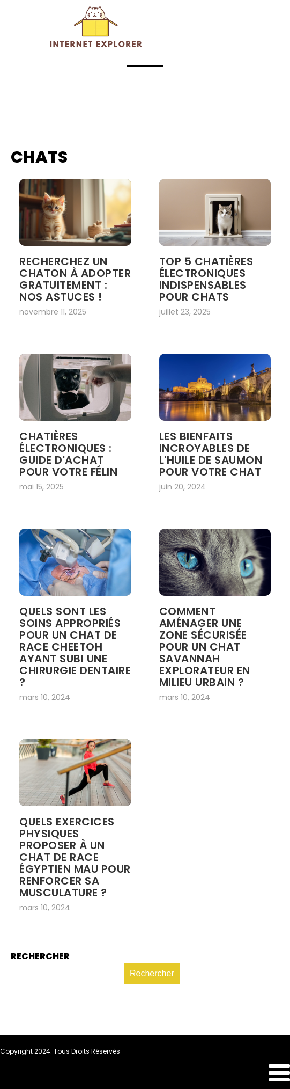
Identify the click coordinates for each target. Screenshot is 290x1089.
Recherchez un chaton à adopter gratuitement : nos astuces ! (75, 279)
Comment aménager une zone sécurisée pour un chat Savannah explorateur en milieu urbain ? (204, 647)
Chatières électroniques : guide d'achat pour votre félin (68, 454)
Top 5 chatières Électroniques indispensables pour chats (206, 279)
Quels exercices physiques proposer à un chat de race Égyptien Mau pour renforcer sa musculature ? (75, 857)
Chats (39, 157)
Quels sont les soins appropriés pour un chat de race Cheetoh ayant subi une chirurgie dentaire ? (75, 647)
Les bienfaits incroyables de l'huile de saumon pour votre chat (211, 454)
